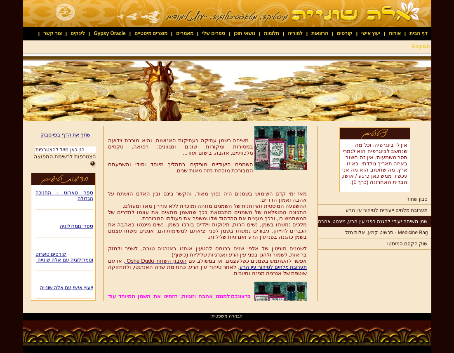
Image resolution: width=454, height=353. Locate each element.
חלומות (271, 33)
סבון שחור (417, 199)
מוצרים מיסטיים (150, 33)
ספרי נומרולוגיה (76, 227)
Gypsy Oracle (109, 33)
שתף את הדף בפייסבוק (65, 135)
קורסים (345, 33)
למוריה (295, 33)
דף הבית (418, 33)
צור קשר (52, 33)
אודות (395, 33)
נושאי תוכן (244, 33)
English (421, 46)
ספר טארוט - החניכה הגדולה (64, 196)
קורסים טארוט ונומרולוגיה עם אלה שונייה (64, 258)
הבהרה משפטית (227, 315)
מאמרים (184, 33)
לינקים (78, 33)
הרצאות (319, 33)
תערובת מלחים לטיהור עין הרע (273, 267)
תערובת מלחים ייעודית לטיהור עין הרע (387, 210)
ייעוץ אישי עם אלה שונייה (66, 288)
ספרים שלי (213, 33)
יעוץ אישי (370, 33)
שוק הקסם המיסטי (407, 244)
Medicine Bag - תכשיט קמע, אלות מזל (386, 232)
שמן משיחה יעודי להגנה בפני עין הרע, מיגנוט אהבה (373, 221)
